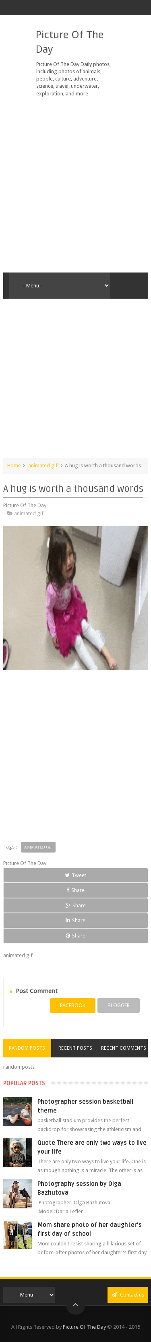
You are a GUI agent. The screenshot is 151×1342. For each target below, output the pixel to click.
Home (14, 465)
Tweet (75, 875)
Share (75, 890)
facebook (72, 1005)
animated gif (43, 465)
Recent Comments (123, 1048)
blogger (119, 1005)
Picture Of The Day (84, 1327)
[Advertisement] (75, 184)
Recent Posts (75, 1048)
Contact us (128, 1295)
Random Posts (27, 1048)
